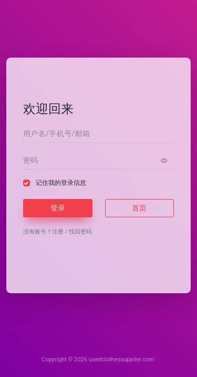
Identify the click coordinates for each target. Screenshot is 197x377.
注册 (58, 231)
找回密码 (80, 231)
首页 (139, 208)
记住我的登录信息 (61, 182)
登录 (57, 208)
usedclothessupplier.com (121, 359)
